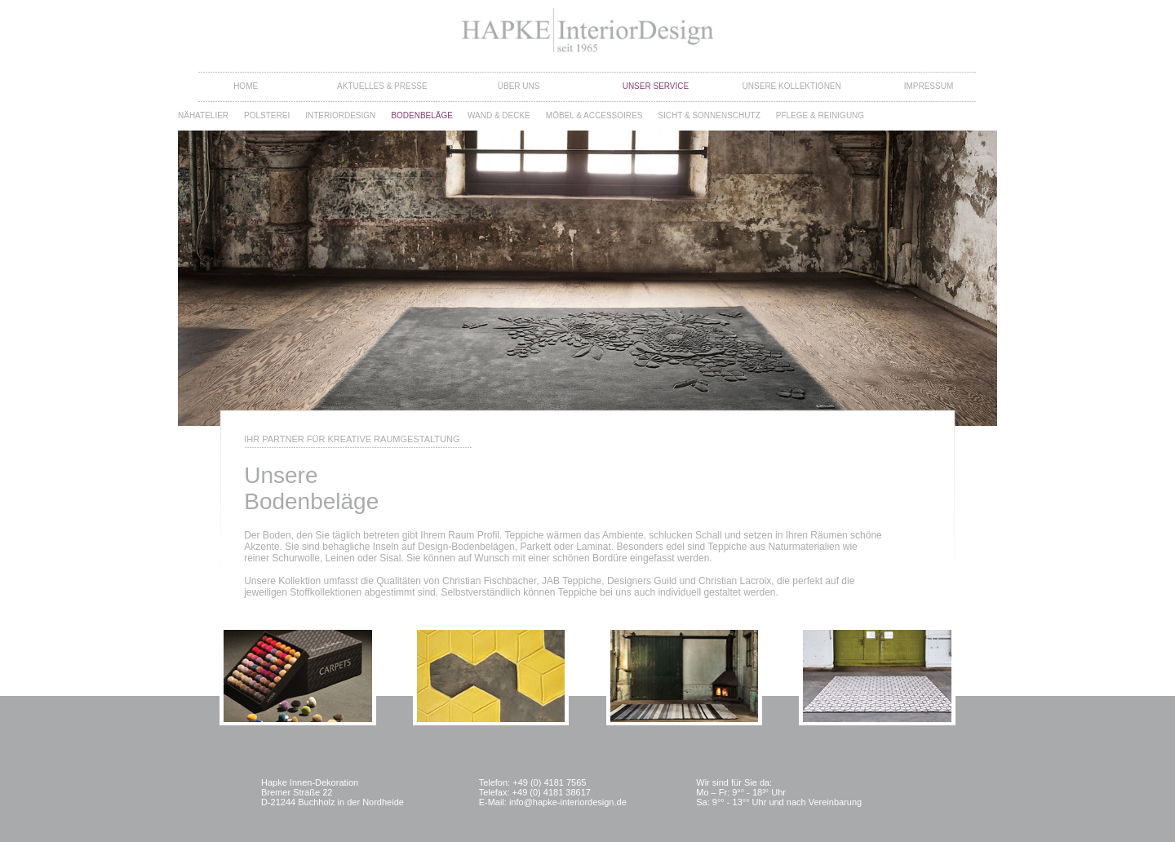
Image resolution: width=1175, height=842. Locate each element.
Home (245, 86)
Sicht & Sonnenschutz (709, 115)
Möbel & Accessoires (594, 115)
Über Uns (519, 86)
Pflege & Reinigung (820, 115)
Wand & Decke (499, 115)
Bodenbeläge (422, 115)
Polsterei (267, 115)
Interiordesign (340, 115)
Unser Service (656, 86)
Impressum (929, 86)
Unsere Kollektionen (792, 86)
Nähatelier (203, 115)
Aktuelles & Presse (382, 86)
